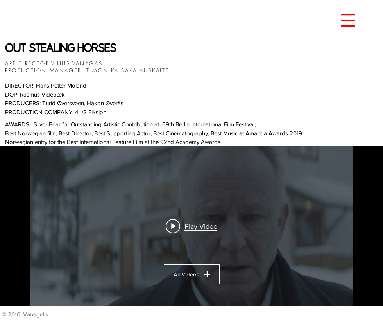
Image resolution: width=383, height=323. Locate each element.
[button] (348, 20)
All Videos (192, 274)
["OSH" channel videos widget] (191, 226)
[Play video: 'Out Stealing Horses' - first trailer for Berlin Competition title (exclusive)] (191, 226)
